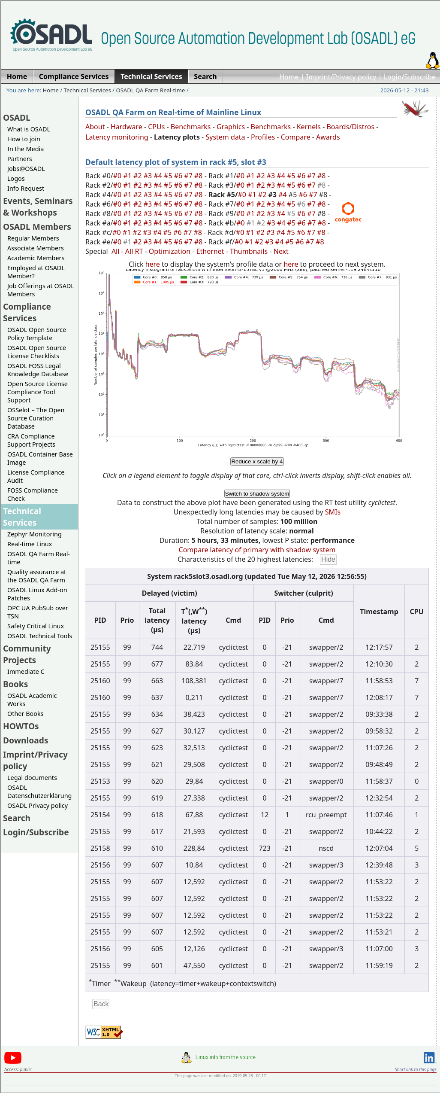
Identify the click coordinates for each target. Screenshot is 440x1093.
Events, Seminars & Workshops (38, 206)
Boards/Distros (350, 126)
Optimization (169, 251)
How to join (23, 139)
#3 (149, 175)
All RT (134, 251)
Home (289, 77)
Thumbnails (249, 251)
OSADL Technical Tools (39, 636)
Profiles (263, 137)
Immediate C (26, 671)
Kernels (309, 126)
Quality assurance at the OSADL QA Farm (36, 576)
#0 (118, 175)
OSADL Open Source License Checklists (36, 352)
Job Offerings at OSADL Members (40, 290)
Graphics (231, 126)
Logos (16, 178)
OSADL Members (37, 226)
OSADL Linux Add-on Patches (37, 594)
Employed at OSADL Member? (36, 272)
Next (281, 251)
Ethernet (210, 251)
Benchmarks (191, 126)
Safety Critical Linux (35, 626)
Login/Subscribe (410, 77)
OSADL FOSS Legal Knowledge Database (38, 370)
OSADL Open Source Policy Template (36, 334)
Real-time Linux (29, 544)
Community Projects (27, 654)
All (115, 251)
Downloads (25, 740)
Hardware (126, 126)
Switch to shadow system (257, 493)
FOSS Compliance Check (32, 494)
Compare (295, 137)
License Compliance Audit (35, 476)
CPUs (156, 126)
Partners (19, 159)
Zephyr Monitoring (34, 534)
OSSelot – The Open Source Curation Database (35, 418)
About (95, 126)
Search (16, 818)
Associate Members (35, 248)
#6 (179, 175)
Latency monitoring (116, 137)
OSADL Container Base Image (40, 458)
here (152, 264)
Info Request (25, 188)
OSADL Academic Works (32, 699)
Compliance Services (27, 312)
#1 (128, 175)
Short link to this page (416, 1069)
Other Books (25, 713)
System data (225, 137)
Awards (328, 137)
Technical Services (87, 90)
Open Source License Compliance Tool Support (37, 392)
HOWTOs (21, 726)
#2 (138, 175)
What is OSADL (28, 129)
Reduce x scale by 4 (257, 461)
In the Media (25, 149)
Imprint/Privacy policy (341, 77)
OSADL (16, 117)
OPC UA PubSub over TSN (37, 612)
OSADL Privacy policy (37, 805)
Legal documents (32, 777)
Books (15, 684)
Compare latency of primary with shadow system (257, 549)
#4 (159, 175)
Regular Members (33, 238)
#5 (169, 175)
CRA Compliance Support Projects (31, 440)
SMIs (333, 512)
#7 (189, 175)
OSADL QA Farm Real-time (150, 90)
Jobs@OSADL (26, 168)
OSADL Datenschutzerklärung (39, 791)
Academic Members (35, 258)
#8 (199, 175)
